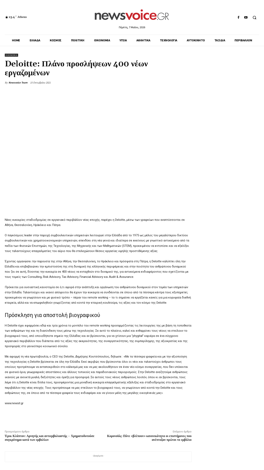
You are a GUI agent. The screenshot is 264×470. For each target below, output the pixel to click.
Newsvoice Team (18, 82)
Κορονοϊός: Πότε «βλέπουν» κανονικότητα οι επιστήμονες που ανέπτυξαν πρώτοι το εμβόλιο (149, 438)
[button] (254, 17)
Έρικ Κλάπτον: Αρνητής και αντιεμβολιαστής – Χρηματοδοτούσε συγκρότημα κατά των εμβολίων (49, 438)
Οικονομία (11, 55)
